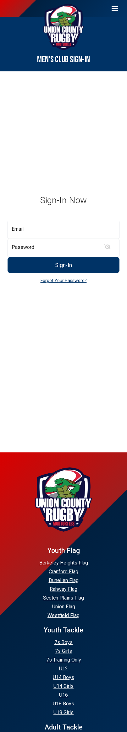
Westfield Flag (63, 615)
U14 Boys (63, 677)
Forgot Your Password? (64, 280)
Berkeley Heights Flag (63, 563)
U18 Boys (63, 704)
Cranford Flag (63, 572)
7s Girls (63, 651)
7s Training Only (63, 660)
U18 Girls (63, 712)
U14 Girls (63, 686)
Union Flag (63, 607)
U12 (63, 669)
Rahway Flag (63, 589)
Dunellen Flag (64, 580)
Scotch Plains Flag (63, 598)
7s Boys (63, 642)
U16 (63, 695)
